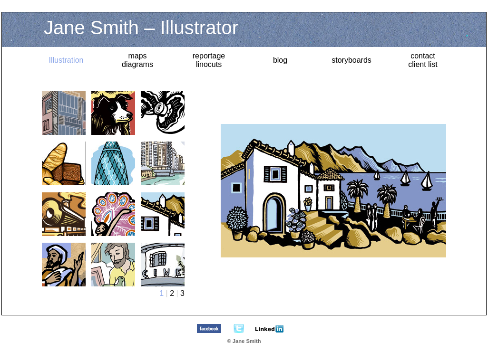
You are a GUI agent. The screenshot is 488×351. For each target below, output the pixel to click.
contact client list (422, 60)
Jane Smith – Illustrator (141, 27)
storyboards (351, 60)
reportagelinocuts (209, 60)
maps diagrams (137, 60)
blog (280, 60)
